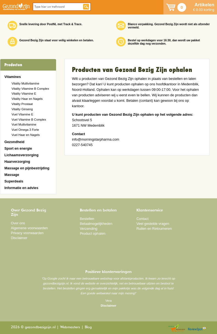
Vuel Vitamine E (22, 114)
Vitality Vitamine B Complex (30, 88)
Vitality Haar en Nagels (27, 98)
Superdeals (13, 181)
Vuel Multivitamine (23, 124)
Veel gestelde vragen (152, 224)
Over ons (18, 223)
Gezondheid (14, 142)
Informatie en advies (21, 188)
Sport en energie (18, 148)
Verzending (88, 228)
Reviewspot (197, 328)
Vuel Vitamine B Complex (28, 119)
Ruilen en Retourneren (154, 228)
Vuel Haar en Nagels (25, 134)
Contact (142, 219)
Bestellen (87, 219)
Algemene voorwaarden (29, 228)
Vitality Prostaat (22, 104)
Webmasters (70, 327)
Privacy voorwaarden (27, 233)
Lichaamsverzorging (21, 155)
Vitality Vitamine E (23, 93)
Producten (13, 64)
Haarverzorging (17, 161)
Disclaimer (19, 238)
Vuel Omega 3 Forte (25, 129)
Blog (88, 327)
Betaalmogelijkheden (96, 224)
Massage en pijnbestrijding (26, 168)
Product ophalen (92, 233)
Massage (11, 175)
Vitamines (12, 77)
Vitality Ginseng (22, 109)
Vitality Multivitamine (25, 83)
